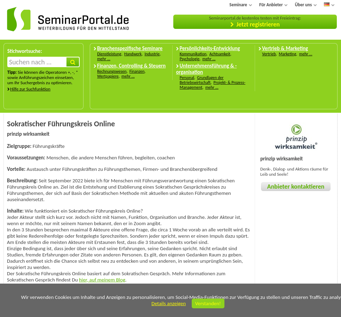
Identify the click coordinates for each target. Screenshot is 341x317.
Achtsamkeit (219, 53)
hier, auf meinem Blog (102, 280)
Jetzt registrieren (258, 24)
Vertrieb (269, 53)
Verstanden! (208, 303)
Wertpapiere (108, 76)
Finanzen (136, 71)
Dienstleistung (109, 53)
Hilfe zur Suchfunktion (30, 89)
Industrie (151, 53)
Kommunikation (193, 53)
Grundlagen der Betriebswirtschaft (201, 80)
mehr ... (103, 58)
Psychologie (189, 58)
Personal (187, 77)
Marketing (287, 53)
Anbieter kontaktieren (295, 186)
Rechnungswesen (111, 71)
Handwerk (133, 53)
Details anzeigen (168, 303)
